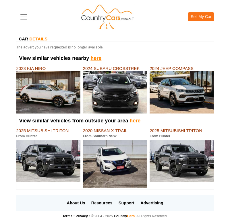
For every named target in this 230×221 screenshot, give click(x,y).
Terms (67, 216)
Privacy (82, 216)
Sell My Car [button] (201, 16)
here (95, 58)
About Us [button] (76, 203)
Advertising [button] (151, 203)
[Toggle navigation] (24, 16)
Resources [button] (102, 203)
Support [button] (126, 203)
